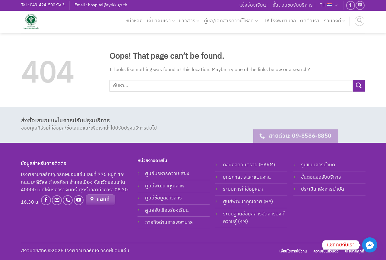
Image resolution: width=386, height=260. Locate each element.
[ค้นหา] (359, 21)
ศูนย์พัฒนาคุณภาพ (165, 186)
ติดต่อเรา (309, 21)
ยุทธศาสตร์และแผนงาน (247, 177)
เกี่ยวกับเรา (161, 21)
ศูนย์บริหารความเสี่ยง (167, 174)
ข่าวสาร (189, 21)
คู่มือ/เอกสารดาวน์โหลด (231, 21)
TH (328, 5)
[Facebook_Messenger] (369, 244)
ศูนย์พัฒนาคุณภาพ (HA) (248, 202)
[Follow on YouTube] (360, 5)
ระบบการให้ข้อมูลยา (243, 189)
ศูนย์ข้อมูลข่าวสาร (163, 198)
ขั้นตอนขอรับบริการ (293, 5)
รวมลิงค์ (334, 21)
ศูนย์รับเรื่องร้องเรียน (167, 210)
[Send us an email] (57, 200)
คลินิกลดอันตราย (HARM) (249, 165)
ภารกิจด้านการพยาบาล (169, 222)
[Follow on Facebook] (350, 5)
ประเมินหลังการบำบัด (322, 189)
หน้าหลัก (134, 21)
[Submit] (359, 86)
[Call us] (68, 200)
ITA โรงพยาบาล (279, 21)
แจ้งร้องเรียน (252, 5)
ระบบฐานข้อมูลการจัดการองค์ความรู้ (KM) (253, 218)
